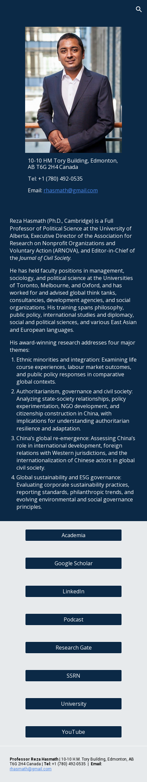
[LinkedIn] (73, 591)
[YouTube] (73, 732)
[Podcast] (73, 619)
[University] (73, 704)
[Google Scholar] (73, 563)
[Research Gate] (73, 648)
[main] (73, 176)
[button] (8, 9)
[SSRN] (73, 676)
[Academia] (73, 535)
